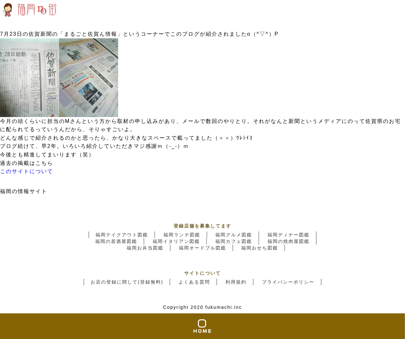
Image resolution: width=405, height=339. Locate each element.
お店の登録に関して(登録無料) (127, 282)
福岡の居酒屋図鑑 (116, 241)
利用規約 (235, 282)
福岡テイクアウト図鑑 (122, 234)
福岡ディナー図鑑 (288, 234)
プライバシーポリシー (288, 282)
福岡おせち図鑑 (259, 247)
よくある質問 (194, 282)
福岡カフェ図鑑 (233, 241)
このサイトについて (26, 171)
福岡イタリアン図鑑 (176, 241)
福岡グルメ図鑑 (233, 234)
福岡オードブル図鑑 (202, 247)
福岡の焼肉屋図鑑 (288, 241)
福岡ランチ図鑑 (181, 234)
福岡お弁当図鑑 (145, 247)
